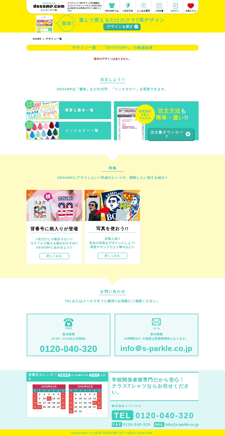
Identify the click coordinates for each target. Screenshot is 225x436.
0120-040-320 (68, 349)
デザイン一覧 (54, 39)
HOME (37, 39)
